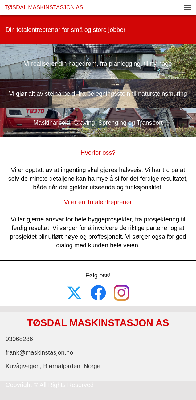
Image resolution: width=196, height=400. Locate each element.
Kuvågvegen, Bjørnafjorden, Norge (53, 366)
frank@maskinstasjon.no (39, 352)
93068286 (19, 338)
